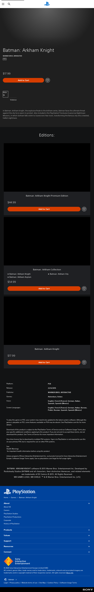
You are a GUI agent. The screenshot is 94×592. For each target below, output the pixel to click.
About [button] (47, 503)
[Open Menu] (3, 4)
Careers (6, 510)
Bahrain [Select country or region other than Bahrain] (10, 580)
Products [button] (47, 530)
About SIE (7, 507)
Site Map (42, 583)
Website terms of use (29, 583)
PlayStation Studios (11, 513)
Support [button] (47, 541)
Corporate (7, 520)
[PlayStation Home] (47, 4)
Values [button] (47, 535)
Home (6, 497)
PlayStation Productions (12, 517)
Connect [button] (47, 552)
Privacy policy (15, 583)
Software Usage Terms (68, 583)
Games (13, 497)
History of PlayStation (12, 523)
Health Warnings (12, 449)
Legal (6, 583)
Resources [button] (47, 546)
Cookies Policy (53, 583)
